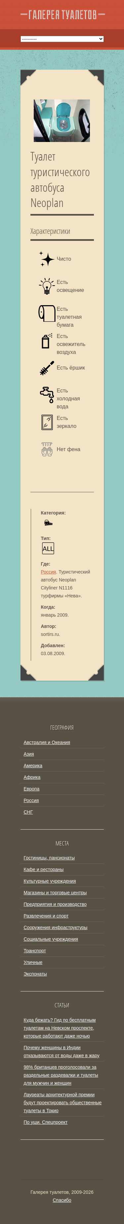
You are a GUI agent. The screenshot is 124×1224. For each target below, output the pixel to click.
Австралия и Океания (47, 742)
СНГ (28, 812)
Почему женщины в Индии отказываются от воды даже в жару (62, 1051)
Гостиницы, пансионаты (49, 857)
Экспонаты (35, 974)
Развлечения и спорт (46, 915)
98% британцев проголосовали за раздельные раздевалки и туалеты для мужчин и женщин (61, 1075)
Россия (48, 572)
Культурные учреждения (50, 881)
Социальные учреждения (51, 939)
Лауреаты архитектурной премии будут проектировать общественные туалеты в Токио (63, 1102)
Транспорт (35, 950)
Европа (32, 788)
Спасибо (62, 1200)
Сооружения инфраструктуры (56, 927)
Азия (29, 754)
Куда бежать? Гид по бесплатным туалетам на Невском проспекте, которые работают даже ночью (60, 1028)
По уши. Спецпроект (46, 1122)
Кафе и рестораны (44, 869)
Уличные (33, 962)
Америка (33, 765)
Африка (32, 777)
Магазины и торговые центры (55, 892)
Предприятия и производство (55, 904)
